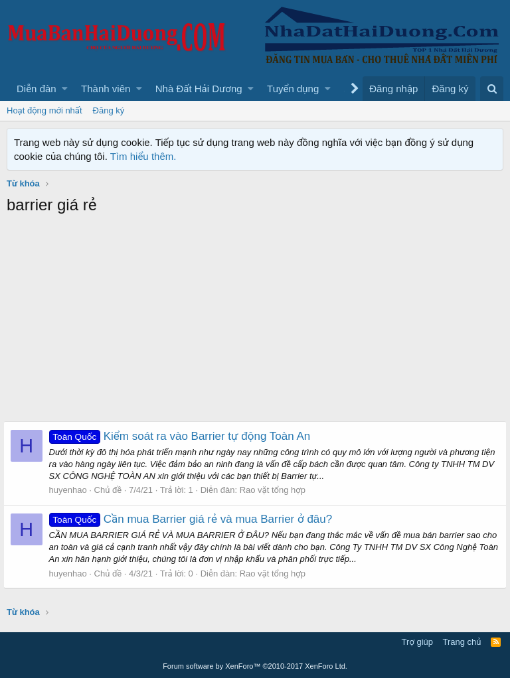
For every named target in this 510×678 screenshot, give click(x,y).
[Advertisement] (255, 322)
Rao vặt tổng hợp (276, 490)
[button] (64, 88)
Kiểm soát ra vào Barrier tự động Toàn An (183, 436)
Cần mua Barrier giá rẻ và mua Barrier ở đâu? (194, 519)
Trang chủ (462, 642)
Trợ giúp (417, 642)
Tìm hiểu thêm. (143, 156)
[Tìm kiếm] (491, 88)
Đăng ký (109, 110)
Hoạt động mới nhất (44, 110)
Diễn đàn (36, 88)
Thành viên (105, 88)
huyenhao (71, 490)
